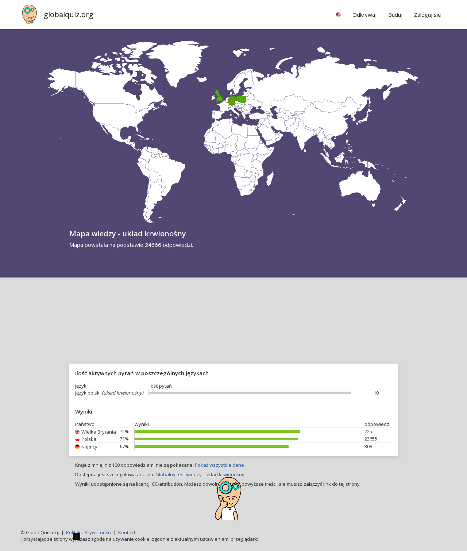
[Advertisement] (233, 332)
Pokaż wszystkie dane (219, 465)
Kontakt (126, 532)
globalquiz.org (68, 14)
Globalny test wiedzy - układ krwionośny (199, 474)
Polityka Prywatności (88, 532)
